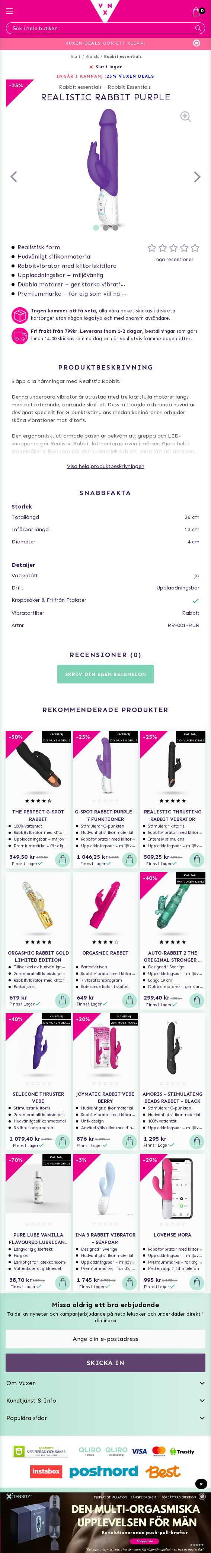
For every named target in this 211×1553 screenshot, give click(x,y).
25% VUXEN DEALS (130, 76)
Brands (92, 56)
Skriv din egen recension (105, 674)
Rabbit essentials (123, 56)
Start (75, 56)
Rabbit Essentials (129, 87)
